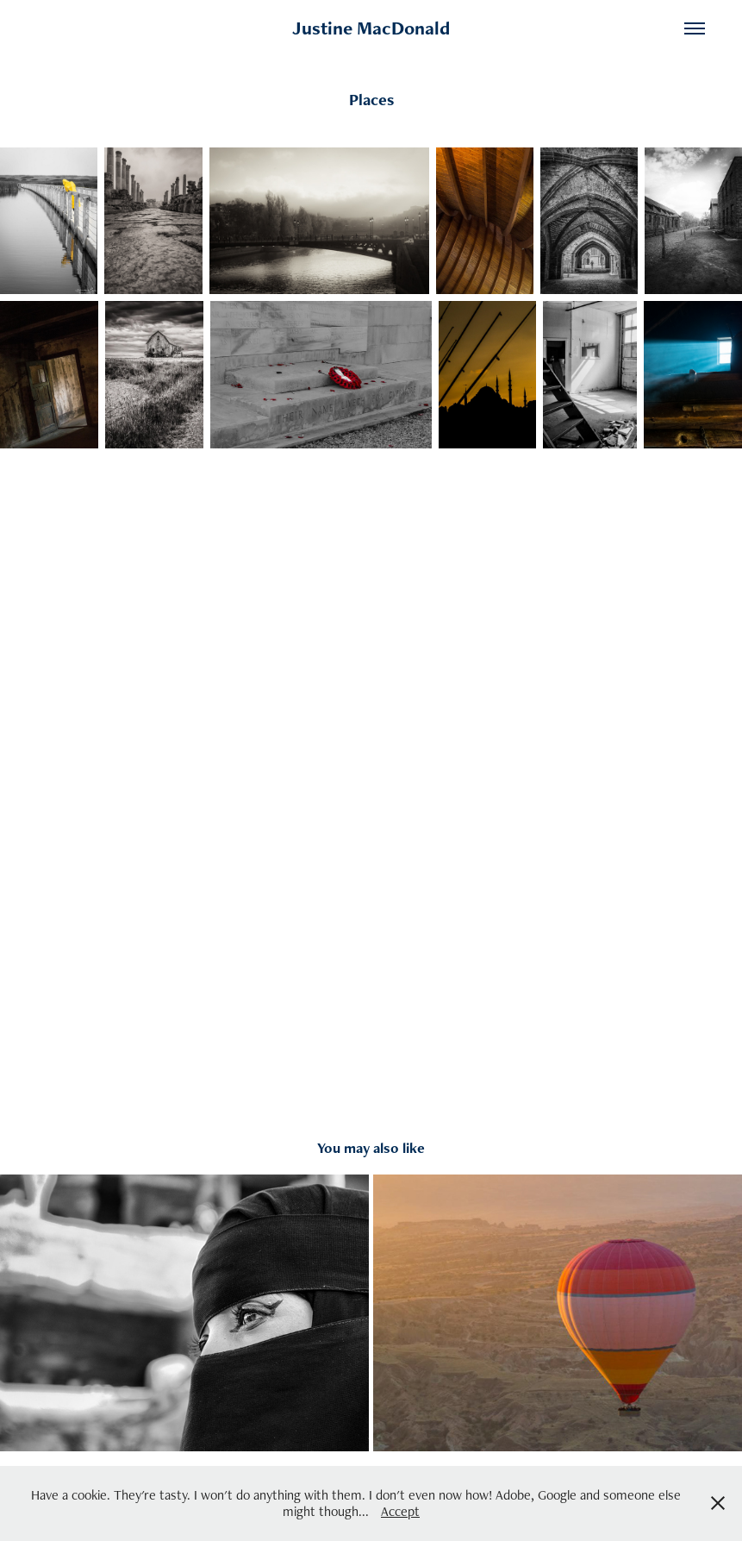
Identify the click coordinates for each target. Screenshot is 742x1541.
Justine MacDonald (371, 28)
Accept (400, 1511)
